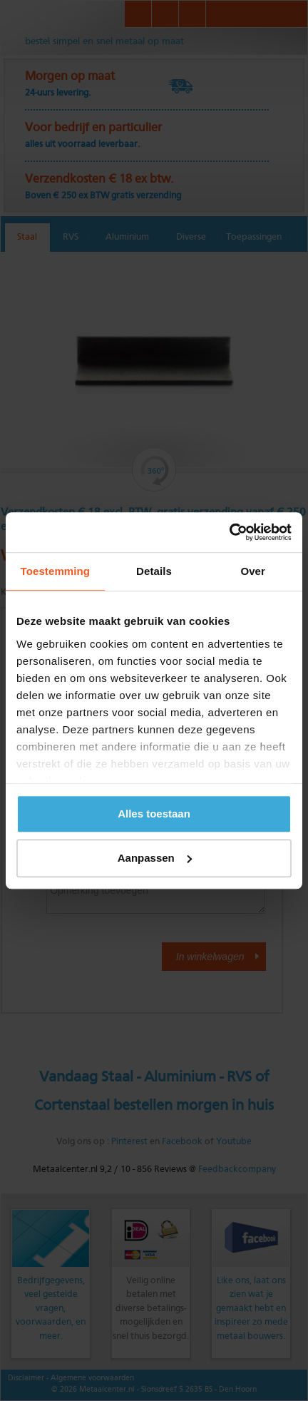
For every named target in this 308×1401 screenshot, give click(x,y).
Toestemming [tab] (56, 571)
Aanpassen (155, 858)
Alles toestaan (154, 814)
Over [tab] (252, 571)
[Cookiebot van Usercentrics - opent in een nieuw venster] (229, 532)
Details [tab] (154, 571)
